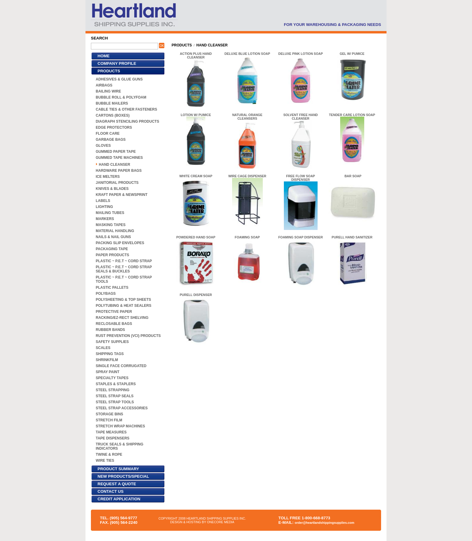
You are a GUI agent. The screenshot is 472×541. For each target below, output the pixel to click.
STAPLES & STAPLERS (116, 384)
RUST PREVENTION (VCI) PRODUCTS (128, 336)
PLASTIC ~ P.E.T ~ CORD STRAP (124, 261)
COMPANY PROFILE (117, 63)
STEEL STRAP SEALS (115, 396)
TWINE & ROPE (109, 454)
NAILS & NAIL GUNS (113, 237)
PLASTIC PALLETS (112, 287)
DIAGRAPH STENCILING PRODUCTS (127, 121)
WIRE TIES (105, 460)
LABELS (103, 201)
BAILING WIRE (108, 91)
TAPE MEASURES (111, 432)
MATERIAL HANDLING (115, 231)
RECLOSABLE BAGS (114, 324)
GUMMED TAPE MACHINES (119, 158)
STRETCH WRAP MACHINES (120, 426)
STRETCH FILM (109, 420)
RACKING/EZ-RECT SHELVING (122, 318)
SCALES (103, 348)
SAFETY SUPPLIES (112, 342)
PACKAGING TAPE (112, 249)
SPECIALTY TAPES (112, 378)
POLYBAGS (106, 293)
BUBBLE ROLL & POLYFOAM (121, 97)
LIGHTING (104, 207)
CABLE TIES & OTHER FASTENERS (126, 109)
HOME (104, 56)
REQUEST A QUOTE (117, 484)
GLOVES (103, 145)
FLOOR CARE (108, 133)
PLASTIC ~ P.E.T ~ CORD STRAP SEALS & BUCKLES (124, 269)
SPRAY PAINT (107, 372)
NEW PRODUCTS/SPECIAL (123, 476)
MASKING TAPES (111, 225)
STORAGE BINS (109, 414)
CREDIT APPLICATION (119, 499)
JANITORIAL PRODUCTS (117, 183)
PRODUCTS (109, 71)
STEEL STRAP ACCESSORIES (122, 408)
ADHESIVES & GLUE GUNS (119, 79)
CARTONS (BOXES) (112, 115)
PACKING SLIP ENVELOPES (120, 243)
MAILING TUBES (110, 213)
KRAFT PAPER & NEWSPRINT (122, 195)
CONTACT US (110, 491)
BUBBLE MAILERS (112, 103)
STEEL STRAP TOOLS (115, 402)
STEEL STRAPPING (112, 390)
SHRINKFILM (107, 360)
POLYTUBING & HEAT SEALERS (123, 306)
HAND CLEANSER (114, 164)
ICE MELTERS (108, 177)
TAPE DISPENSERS (112, 438)
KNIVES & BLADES (112, 189)
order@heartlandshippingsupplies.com (324, 522)
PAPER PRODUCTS (112, 255)
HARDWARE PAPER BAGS (118, 170)
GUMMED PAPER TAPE (116, 151)
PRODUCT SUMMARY (118, 469)
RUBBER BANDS (110, 330)
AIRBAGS (104, 85)
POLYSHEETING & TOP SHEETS (123, 299)
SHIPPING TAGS (110, 354)
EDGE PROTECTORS (114, 127)
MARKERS (105, 219)
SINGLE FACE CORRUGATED (121, 366)
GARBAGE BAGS (111, 139)
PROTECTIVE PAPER (114, 312)
